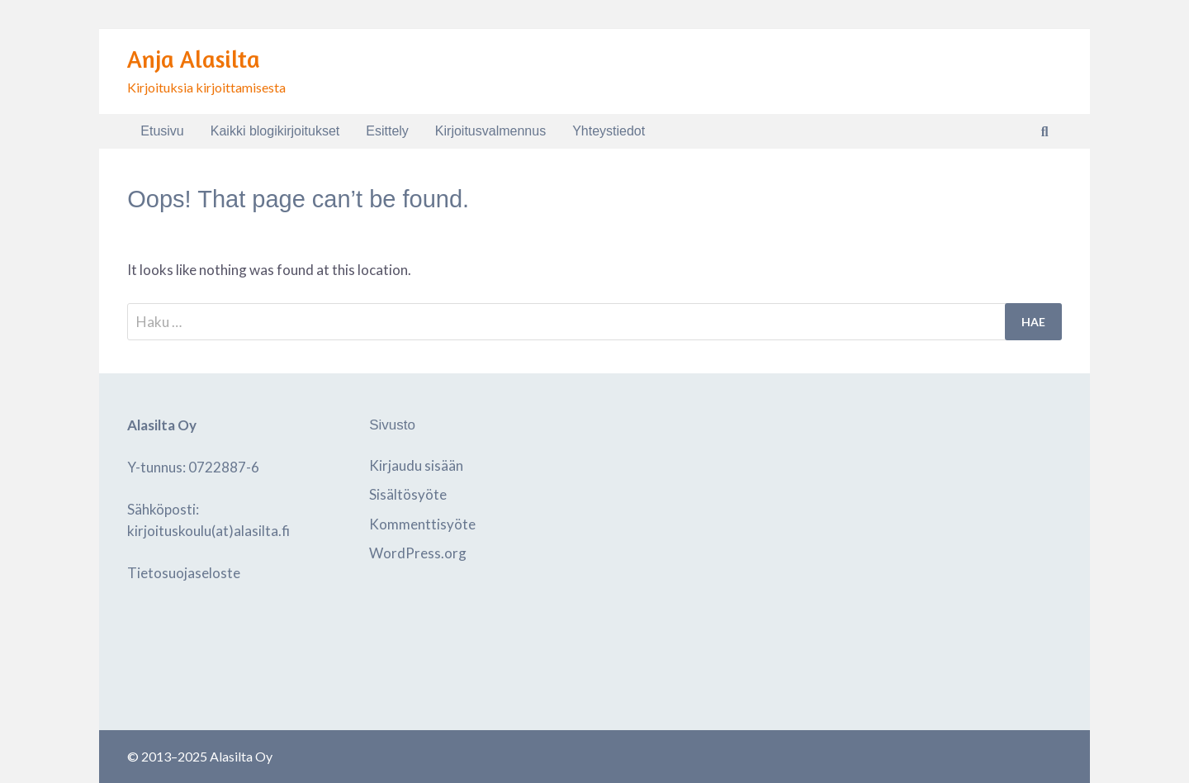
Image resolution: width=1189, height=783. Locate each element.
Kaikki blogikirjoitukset (275, 131)
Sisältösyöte (408, 494)
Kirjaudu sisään (416, 465)
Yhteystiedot (608, 131)
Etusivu (161, 131)
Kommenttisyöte (422, 524)
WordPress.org (418, 553)
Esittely (387, 131)
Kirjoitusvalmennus (490, 131)
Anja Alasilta (193, 59)
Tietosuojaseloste (183, 572)
